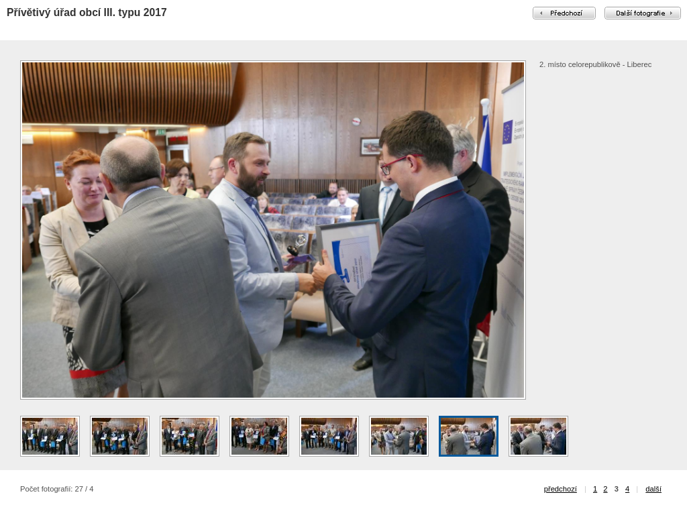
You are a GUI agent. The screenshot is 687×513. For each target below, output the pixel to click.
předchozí (560, 489)
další (653, 489)
